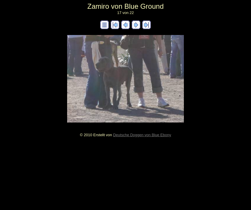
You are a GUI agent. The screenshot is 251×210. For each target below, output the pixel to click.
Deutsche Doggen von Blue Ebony (142, 135)
